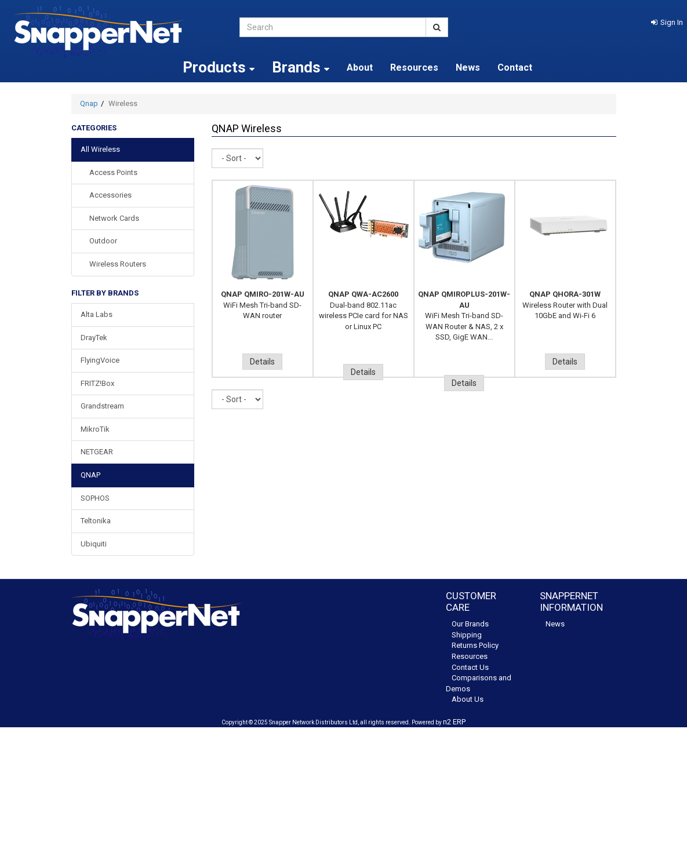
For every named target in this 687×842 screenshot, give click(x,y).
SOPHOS (95, 498)
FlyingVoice (100, 360)
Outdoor (103, 240)
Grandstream (102, 406)
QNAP (90, 475)
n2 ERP (454, 721)
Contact (514, 67)
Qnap (89, 103)
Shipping (467, 634)
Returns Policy (475, 645)
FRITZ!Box (97, 383)
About (360, 67)
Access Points (113, 172)
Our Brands (470, 623)
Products (219, 67)
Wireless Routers (117, 264)
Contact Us (470, 667)
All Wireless (100, 149)
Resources (414, 67)
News (468, 67)
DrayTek (94, 337)
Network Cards (114, 218)
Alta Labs (96, 314)
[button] (667, 22)
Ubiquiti (94, 544)
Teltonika (96, 520)
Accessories (110, 195)
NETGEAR (97, 451)
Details (262, 361)
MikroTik (95, 429)
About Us (468, 699)
